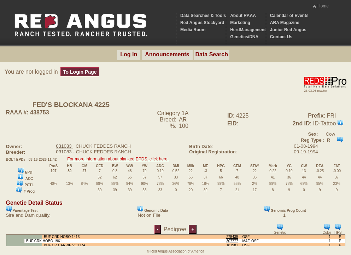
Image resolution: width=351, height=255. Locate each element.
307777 (232, 241)
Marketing (240, 22)
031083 (64, 146)
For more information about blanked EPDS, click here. (118, 159)
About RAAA (243, 15)
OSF (246, 237)
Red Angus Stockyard (202, 22)
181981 (232, 245)
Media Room (192, 29)
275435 (232, 237)
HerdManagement (248, 29)
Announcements (167, 54)
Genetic (280, 229)
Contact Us (281, 36)
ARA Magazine (284, 22)
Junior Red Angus (288, 29)
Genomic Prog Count (285, 209)
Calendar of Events (289, 15)
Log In (128, 54)
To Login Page (79, 72)
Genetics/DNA (244, 36)
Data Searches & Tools (203, 15)
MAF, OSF (250, 241)
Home (323, 6)
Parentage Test (22, 209)
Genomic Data (153, 209)
